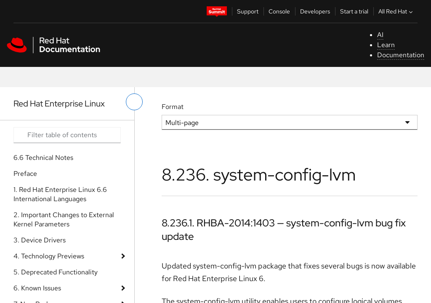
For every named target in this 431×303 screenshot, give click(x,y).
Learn (386, 44)
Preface (25, 173)
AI (380, 34)
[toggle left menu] (134, 101)
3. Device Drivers (39, 240)
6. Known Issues (37, 288)
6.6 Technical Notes (43, 157)
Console (279, 11)
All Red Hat (396, 11)
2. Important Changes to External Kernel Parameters (63, 219)
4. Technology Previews (48, 256)
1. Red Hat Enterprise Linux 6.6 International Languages (60, 194)
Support (247, 11)
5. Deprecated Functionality (55, 272)
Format (173, 106)
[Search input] (67, 135)
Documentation (400, 54)
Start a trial (354, 11)
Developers (315, 11)
